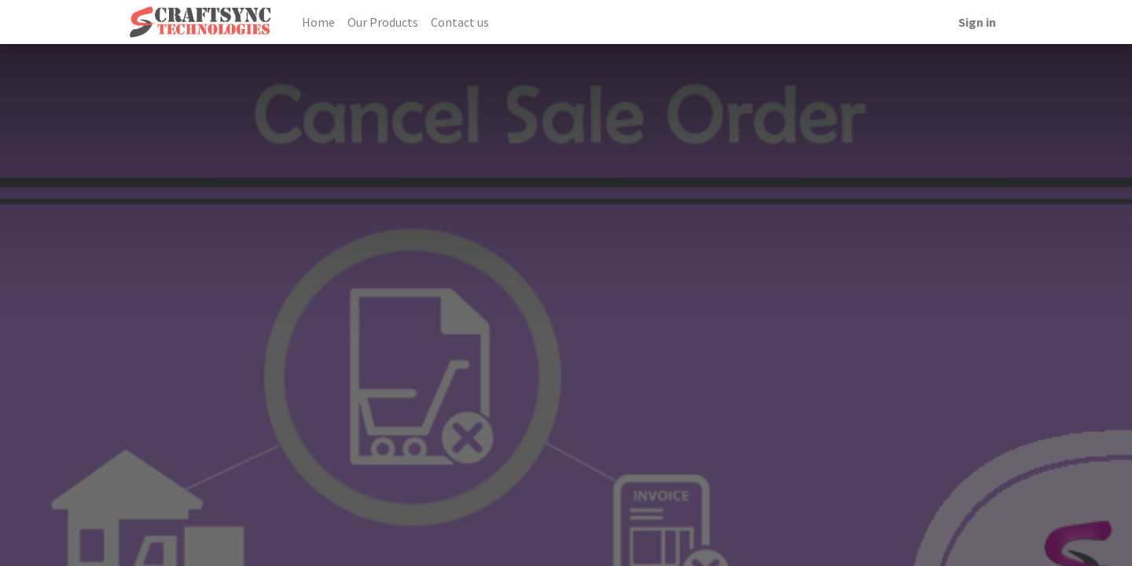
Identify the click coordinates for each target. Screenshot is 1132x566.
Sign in (977, 22)
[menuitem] (318, 22)
